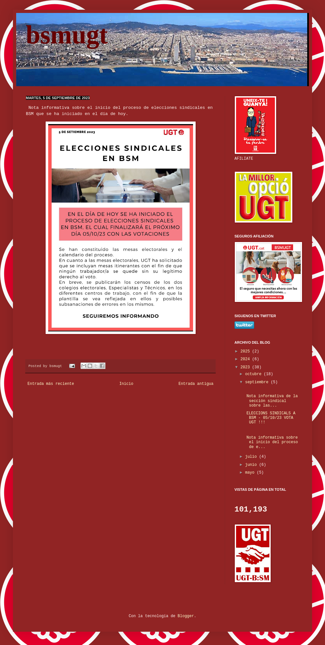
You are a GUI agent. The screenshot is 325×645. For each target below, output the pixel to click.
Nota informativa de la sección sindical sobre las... (271, 401)
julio (252, 457)
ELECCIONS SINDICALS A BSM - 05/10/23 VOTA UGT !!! (269, 418)
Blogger (186, 616)
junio (252, 465)
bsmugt (67, 34)
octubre (254, 374)
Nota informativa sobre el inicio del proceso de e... (271, 442)
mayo (251, 472)
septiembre (258, 382)
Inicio (126, 384)
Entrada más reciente (50, 384)
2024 (246, 359)
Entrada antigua (196, 384)
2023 (246, 367)
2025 (246, 351)
